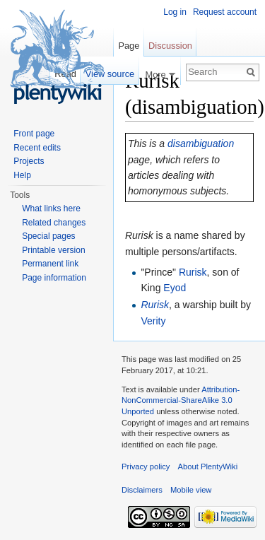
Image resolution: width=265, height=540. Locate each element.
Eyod (174, 287)
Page (128, 45)
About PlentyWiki (208, 466)
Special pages (48, 236)
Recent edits (37, 148)
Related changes (54, 223)
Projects (28, 161)
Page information (54, 278)
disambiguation (200, 143)
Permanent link (50, 264)
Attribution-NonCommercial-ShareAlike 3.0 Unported (181, 400)
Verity (153, 321)
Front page (33, 134)
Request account (225, 12)
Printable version (53, 250)
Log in (175, 12)
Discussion (170, 45)
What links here (51, 208)
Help (22, 175)
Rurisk (193, 272)
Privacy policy (146, 466)
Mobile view (190, 490)
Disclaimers (142, 490)
